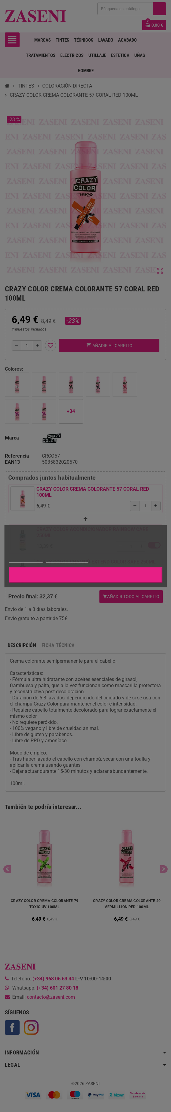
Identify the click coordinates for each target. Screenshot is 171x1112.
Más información (26, 559)
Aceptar (85, 574)
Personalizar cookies (67, 559)
